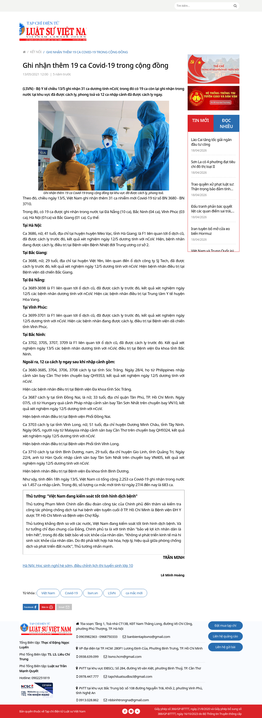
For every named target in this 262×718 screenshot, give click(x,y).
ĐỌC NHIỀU (226, 123)
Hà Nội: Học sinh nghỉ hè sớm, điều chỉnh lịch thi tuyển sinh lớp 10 (78, 565)
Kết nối (34, 52)
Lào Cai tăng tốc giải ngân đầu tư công (211, 142)
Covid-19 (71, 593)
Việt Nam (48, 593)
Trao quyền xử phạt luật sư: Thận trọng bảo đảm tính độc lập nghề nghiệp (212, 186)
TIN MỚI (200, 120)
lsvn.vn (93, 593)
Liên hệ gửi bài (225, 647)
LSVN (112, 593)
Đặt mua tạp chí (225, 625)
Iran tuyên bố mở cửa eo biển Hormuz (210, 231)
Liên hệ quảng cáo (225, 636)
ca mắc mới (134, 593)
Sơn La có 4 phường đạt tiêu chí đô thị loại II (213, 164)
